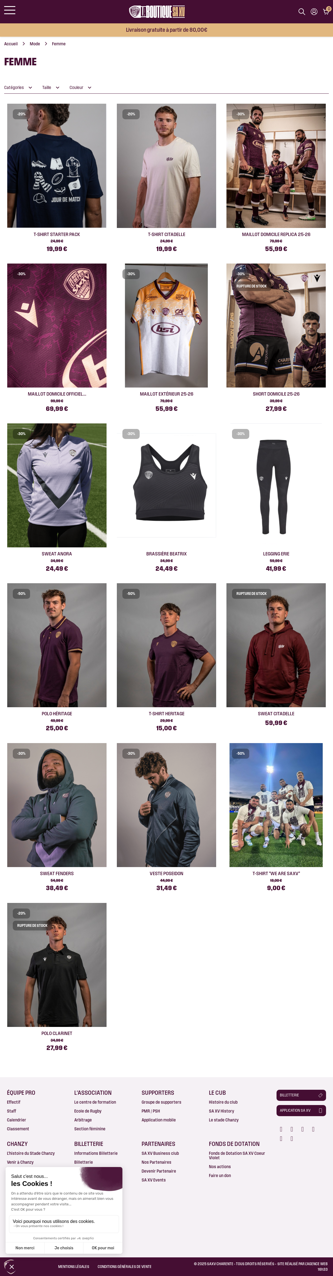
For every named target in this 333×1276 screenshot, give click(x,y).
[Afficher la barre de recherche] (302, 11)
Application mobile (159, 1120)
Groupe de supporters (161, 1102)
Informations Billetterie (96, 1153)
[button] (301, 1095)
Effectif (13, 1102)
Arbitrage (83, 1120)
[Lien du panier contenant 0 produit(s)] (326, 11)
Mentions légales (73, 1266)
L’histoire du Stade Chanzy (31, 1153)
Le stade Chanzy (224, 1120)
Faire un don (220, 1175)
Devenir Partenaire (159, 1171)
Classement (18, 1128)
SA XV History (221, 1111)
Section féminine (89, 1128)
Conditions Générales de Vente (125, 1266)
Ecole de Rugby (88, 1111)
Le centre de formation (95, 1102)
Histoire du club (223, 1102)
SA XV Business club (160, 1153)
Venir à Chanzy (20, 1162)
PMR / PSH (151, 1111)
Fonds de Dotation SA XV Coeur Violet (237, 1155)
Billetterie (83, 1162)
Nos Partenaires (156, 1162)
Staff (11, 1111)
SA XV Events (154, 1180)
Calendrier (16, 1120)
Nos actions (220, 1166)
